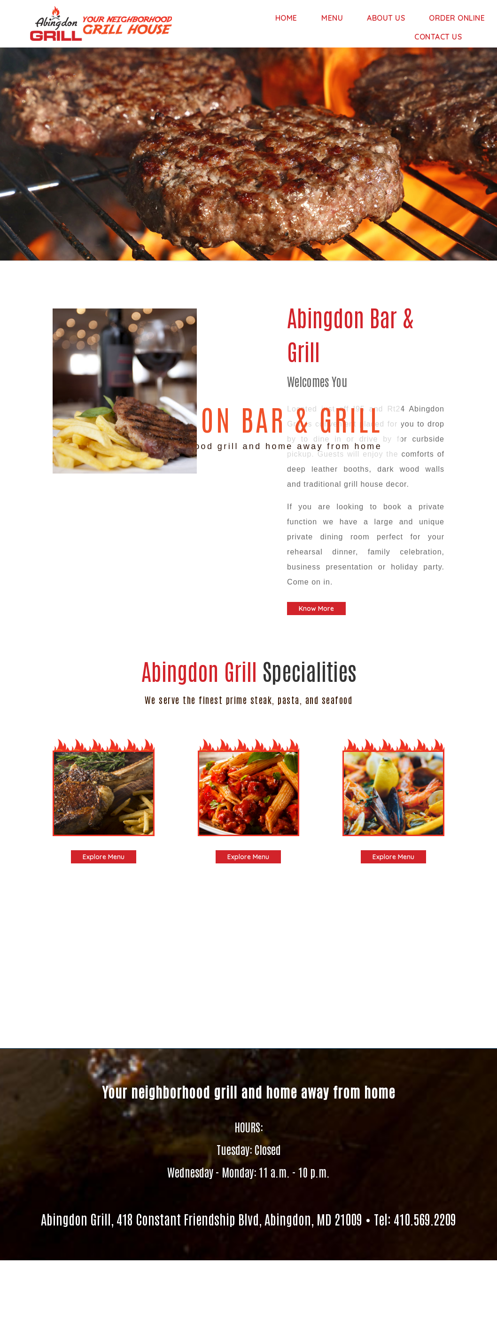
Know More (316, 608)
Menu (332, 18)
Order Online (457, 18)
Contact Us (438, 36)
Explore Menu (103, 857)
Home (286, 18)
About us (386, 18)
